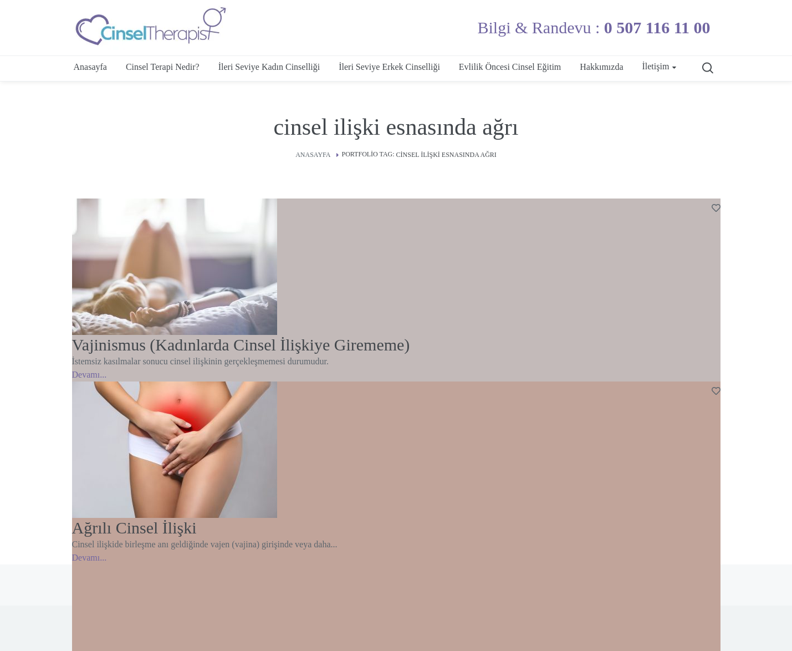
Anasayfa (312, 155)
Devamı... (89, 374)
